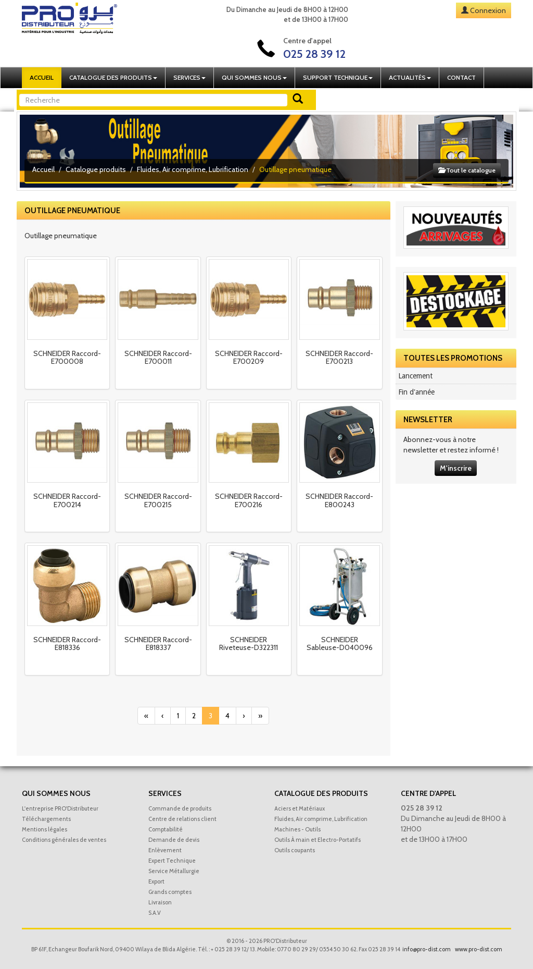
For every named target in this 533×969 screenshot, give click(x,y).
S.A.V (154, 912)
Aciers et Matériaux (299, 808)
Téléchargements (46, 819)
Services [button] (189, 77)
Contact (461, 77)
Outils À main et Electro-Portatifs (317, 839)
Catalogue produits (96, 169)
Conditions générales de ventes (64, 839)
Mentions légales (44, 829)
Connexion (488, 10)
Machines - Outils (297, 829)
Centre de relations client (182, 819)
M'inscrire (456, 468)
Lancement (415, 376)
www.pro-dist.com (478, 949)
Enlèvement (165, 850)
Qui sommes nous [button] (254, 77)
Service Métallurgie (173, 871)
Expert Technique (172, 860)
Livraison (160, 902)
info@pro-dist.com (426, 949)
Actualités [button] (410, 77)
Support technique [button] (338, 77)
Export (156, 881)
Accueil (42, 77)
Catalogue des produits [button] (113, 77)
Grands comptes (170, 892)
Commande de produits (179, 808)
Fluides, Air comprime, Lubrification (192, 169)
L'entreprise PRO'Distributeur (60, 808)
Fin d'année (416, 392)
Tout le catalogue (467, 170)
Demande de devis (173, 839)
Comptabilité (165, 829)
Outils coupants (294, 850)
